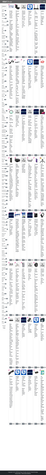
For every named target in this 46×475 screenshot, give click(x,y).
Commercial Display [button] (4, 41)
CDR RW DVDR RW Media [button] (4, 30)
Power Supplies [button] (4, 215)
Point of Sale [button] (4, 207)
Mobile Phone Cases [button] (4, 147)
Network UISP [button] (4, 183)
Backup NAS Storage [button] (4, 15)
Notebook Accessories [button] (4, 191)
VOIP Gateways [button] (4, 311)
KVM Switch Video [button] (4, 126)
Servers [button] (4, 248)
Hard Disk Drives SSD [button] (4, 81)
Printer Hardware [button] (4, 222)
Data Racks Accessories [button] (4, 47)
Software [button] (4, 261)
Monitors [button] (4, 164)
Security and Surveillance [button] (4, 245)
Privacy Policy (18, 473)
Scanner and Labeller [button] (4, 240)
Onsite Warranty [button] (4, 200)
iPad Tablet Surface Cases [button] (4, 104)
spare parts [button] (4, 10)
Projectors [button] (4, 225)
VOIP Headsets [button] (4, 315)
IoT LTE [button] (4, 99)
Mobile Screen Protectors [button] (4, 155)
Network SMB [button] (4, 180)
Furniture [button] (4, 70)
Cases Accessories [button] (4, 25)
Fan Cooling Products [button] (4, 63)
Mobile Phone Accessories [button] (4, 142)
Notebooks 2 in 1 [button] (4, 197)
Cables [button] (4, 18)
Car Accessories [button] (4, 21)
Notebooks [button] (4, 193)
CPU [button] (4, 44)
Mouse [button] (4, 168)
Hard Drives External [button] (4, 87)
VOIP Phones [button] (4, 318)
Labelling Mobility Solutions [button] (4, 131)
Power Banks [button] (4, 211)
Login (44, 1)
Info (10, 57)
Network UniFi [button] (4, 187)
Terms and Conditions (26, 473)
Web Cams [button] (4, 322)
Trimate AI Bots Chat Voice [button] (4, 288)
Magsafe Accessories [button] (4, 135)
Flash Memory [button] (4, 67)
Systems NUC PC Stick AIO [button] (4, 279)
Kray (37, 472)
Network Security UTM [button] (4, 176)
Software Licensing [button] (4, 264)
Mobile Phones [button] (4, 151)
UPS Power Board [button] (4, 294)
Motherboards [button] (4, 166)
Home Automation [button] (4, 91)
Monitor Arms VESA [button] (4, 160)
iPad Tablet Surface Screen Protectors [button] (4, 117)
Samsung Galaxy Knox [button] (4, 235)
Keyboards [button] (4, 122)
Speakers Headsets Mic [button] (4, 269)
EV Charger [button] (4, 59)
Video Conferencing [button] (4, 303)
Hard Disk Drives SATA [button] (4, 75)
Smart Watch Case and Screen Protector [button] (4, 253)
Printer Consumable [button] (4, 218)
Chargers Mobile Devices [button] (4, 37)
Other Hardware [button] (4, 204)
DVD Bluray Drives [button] (4, 55)
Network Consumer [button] (4, 171)
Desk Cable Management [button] (4, 50)
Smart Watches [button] (4, 259)
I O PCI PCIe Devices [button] (4, 95)
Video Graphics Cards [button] (4, 307)
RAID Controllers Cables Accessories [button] (4, 229)
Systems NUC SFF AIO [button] (4, 274)
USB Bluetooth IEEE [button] (4, 299)
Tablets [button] (4, 283)
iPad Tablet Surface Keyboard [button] (4, 110)
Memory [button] (4, 138)
